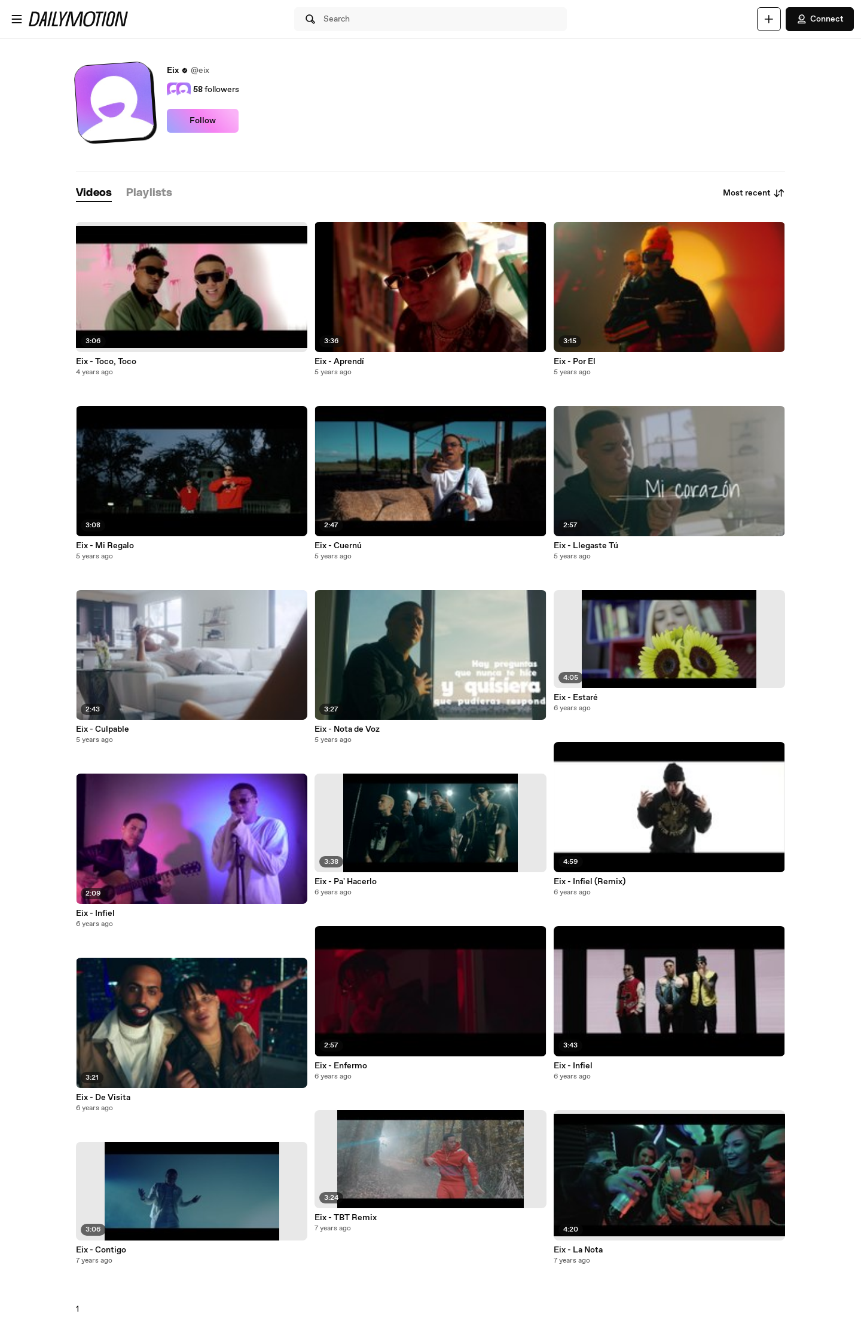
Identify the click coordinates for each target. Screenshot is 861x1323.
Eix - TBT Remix (346, 1218)
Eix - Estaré (576, 697)
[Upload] (769, 19)
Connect (820, 19)
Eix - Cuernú (338, 546)
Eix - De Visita (103, 1097)
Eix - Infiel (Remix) (589, 882)
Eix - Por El (575, 361)
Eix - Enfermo (341, 1066)
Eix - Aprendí (339, 361)
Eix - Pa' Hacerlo (346, 882)
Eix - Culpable (102, 729)
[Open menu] (16, 19)
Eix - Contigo (101, 1250)
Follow (203, 120)
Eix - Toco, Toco (106, 361)
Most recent (754, 193)
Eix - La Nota (578, 1250)
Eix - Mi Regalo (105, 546)
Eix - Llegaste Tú (586, 546)
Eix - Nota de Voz (347, 729)
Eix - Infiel (95, 913)
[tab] (94, 193)
